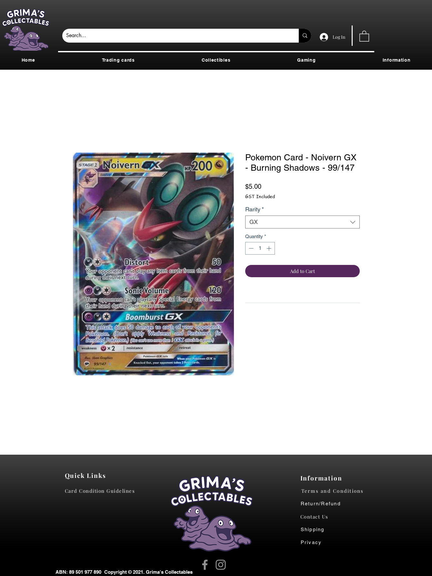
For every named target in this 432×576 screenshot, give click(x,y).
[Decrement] (250, 248)
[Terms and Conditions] (337, 490)
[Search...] (176, 36)
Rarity (254, 209)
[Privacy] (317, 542)
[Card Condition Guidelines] (102, 490)
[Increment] (269, 248)
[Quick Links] (87, 475)
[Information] (322, 477)
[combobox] (302, 222)
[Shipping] (316, 529)
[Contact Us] (317, 516)
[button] (364, 36)
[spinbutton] (260, 248)
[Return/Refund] (337, 503)
